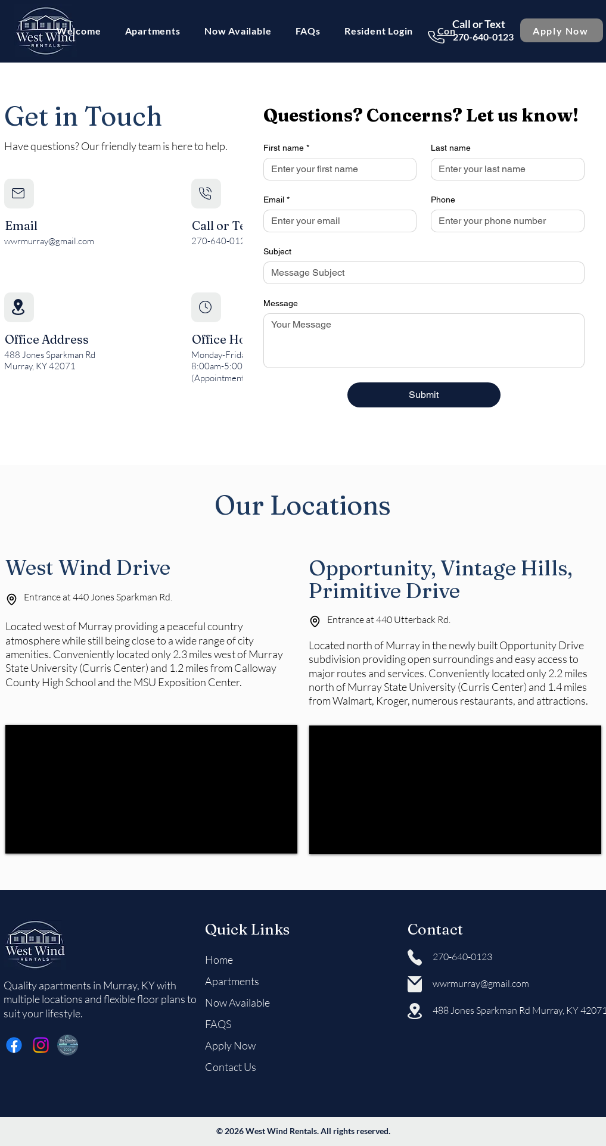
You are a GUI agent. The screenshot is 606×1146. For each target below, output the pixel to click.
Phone (443, 199)
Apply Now (230, 1045)
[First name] (336, 169)
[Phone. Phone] (504, 221)
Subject (277, 251)
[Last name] (504, 169)
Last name (451, 147)
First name (286, 148)
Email (276, 200)
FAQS (218, 1023)
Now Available (237, 1002)
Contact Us (230, 1066)
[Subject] (420, 273)
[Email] (336, 221)
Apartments (232, 981)
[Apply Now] (561, 30)
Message (280, 303)
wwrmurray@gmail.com (49, 241)
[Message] (424, 341)
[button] (153, 30)
